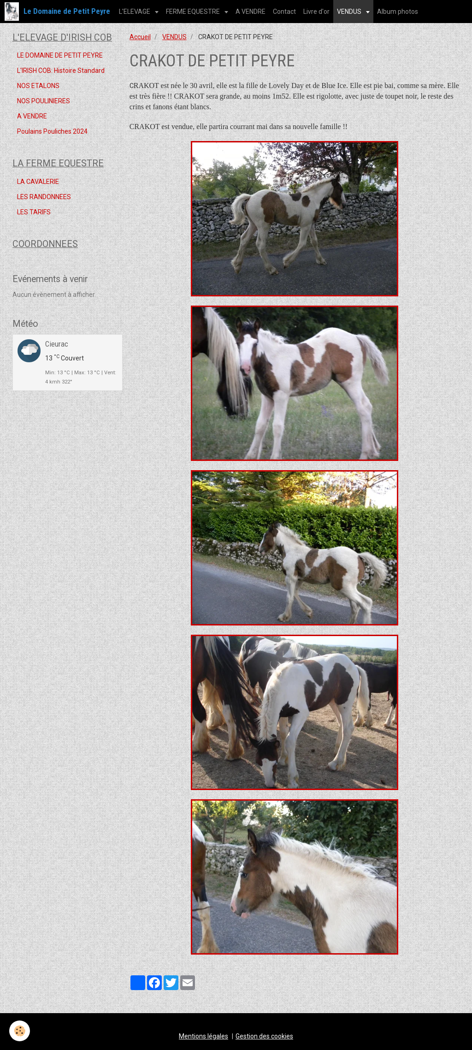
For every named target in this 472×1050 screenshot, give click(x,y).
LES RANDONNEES (44, 197)
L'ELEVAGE (135, 11)
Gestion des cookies (264, 1036)
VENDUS (350, 11)
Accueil (140, 37)
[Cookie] (19, 1031)
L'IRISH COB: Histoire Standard (61, 70)
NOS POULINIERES (43, 101)
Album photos (397, 11)
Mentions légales (203, 1036)
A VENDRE (251, 11)
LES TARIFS (34, 212)
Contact (284, 11)
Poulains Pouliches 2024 (52, 131)
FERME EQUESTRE (193, 11)
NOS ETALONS (38, 85)
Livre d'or (316, 11)
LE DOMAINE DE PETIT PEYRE (60, 55)
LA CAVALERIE (38, 181)
